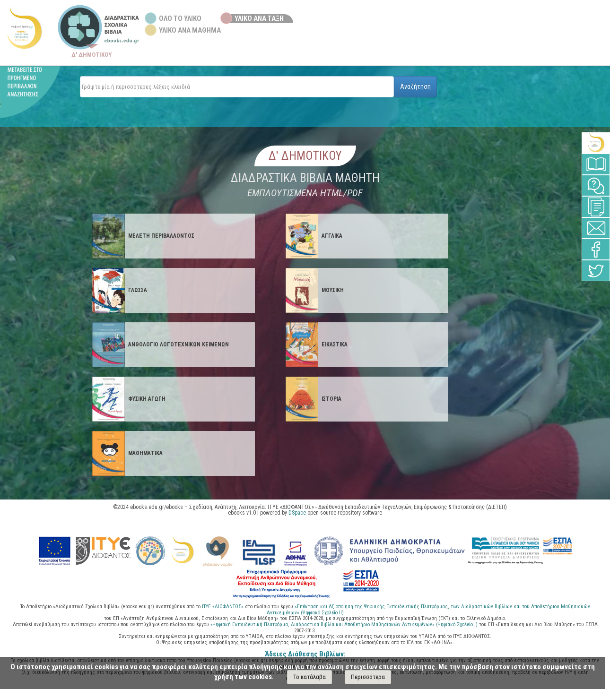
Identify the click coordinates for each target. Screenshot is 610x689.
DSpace (297, 512)
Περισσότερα (368, 676)
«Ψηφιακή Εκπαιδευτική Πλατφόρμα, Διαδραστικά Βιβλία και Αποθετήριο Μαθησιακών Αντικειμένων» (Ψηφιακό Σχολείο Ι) (344, 624)
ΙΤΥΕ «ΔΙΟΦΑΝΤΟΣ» (223, 606)
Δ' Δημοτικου (305, 156)
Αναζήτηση (415, 86)
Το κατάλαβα (309, 676)
